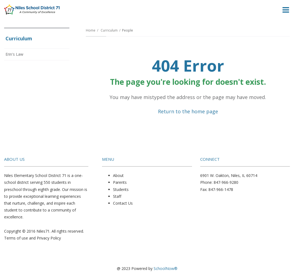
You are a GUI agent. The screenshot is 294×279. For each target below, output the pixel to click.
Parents (120, 182)
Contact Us (123, 203)
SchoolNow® (165, 268)
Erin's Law (14, 54)
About (118, 175)
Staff (117, 196)
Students (121, 189)
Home (90, 30)
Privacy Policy (49, 238)
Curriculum (109, 30)
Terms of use (16, 238)
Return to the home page (188, 111)
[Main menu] (286, 9)
